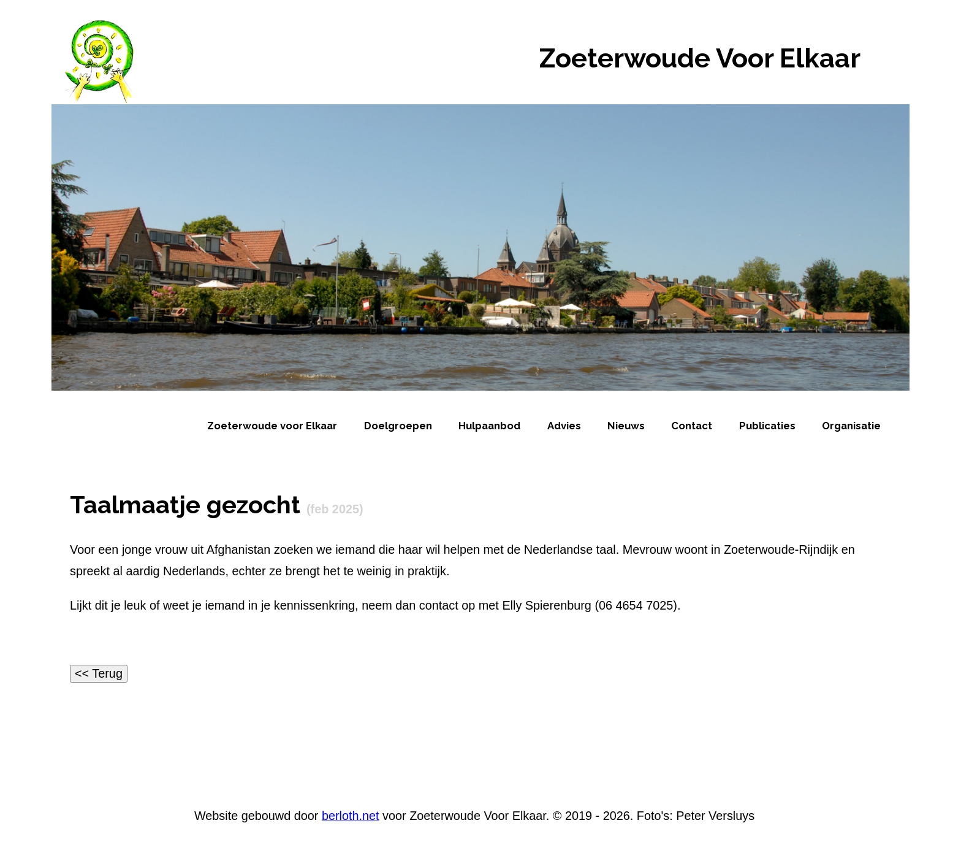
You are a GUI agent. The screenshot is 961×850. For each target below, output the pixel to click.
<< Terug (99, 673)
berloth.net (350, 815)
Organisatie (851, 425)
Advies (564, 425)
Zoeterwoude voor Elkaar (272, 425)
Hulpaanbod (489, 425)
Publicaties (767, 425)
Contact (691, 425)
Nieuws (626, 425)
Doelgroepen (398, 425)
